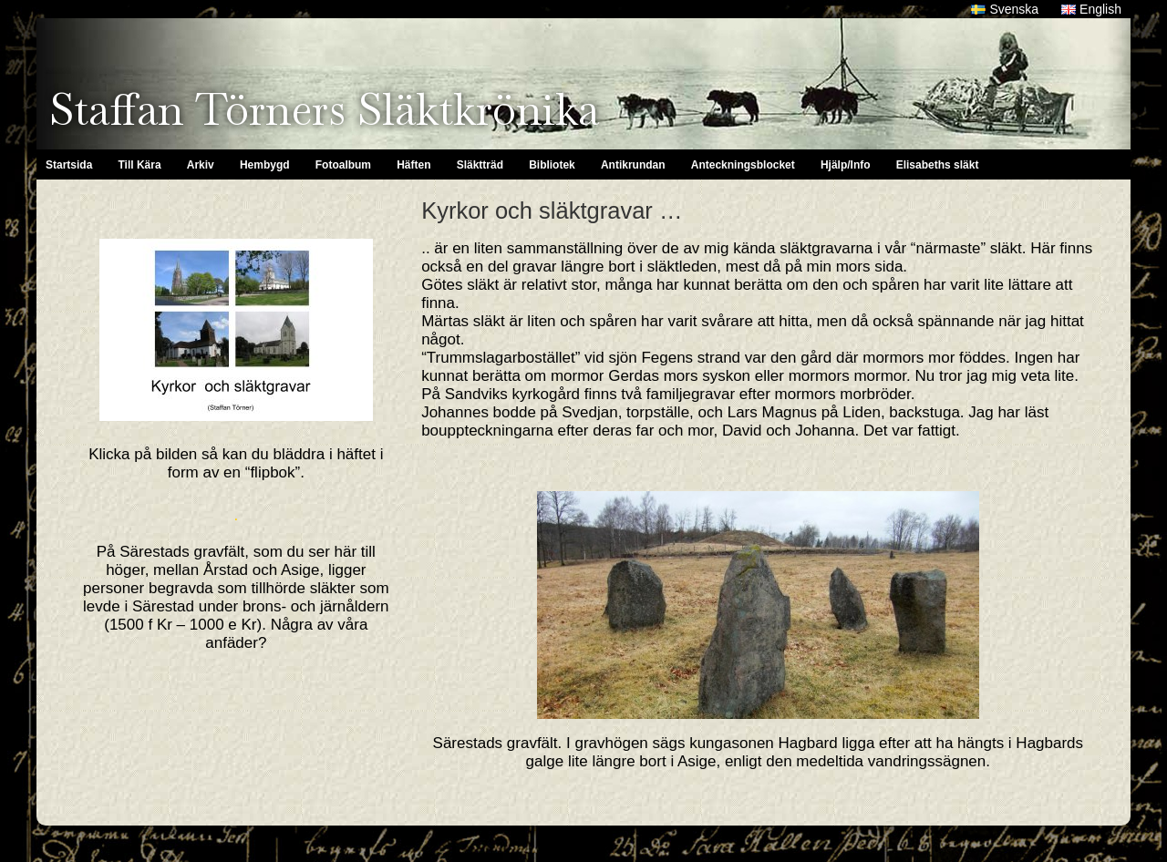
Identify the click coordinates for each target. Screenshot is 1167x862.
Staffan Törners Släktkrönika (324, 109)
